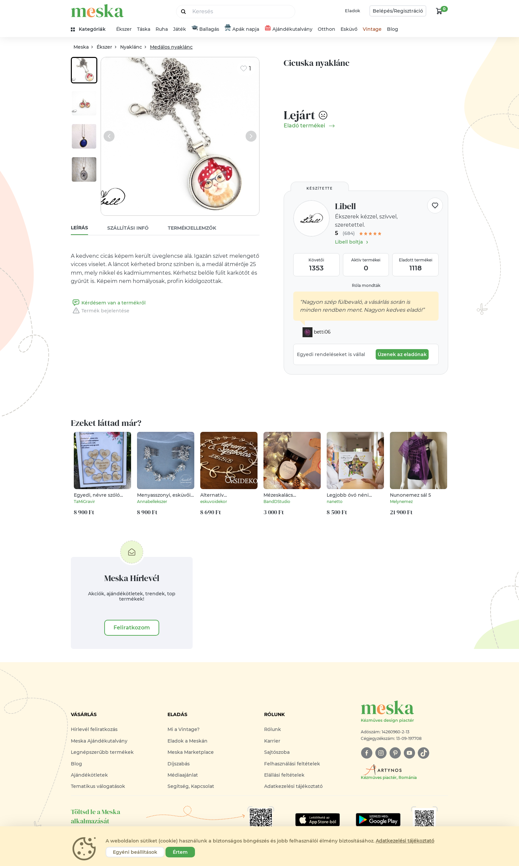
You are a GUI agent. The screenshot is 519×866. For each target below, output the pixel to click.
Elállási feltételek (284, 775)
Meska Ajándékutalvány (99, 741)
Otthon (326, 29)
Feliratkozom (132, 627)
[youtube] (409, 753)
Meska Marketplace (190, 752)
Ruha (162, 29)
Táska (143, 29)
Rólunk (272, 729)
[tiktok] (423, 753)
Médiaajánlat (182, 775)
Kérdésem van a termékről (108, 303)
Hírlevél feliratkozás (94, 729)
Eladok (352, 10)
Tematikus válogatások (98, 786)
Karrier (272, 741)
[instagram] (381, 753)
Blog (392, 29)
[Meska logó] (404, 712)
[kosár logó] (439, 11)
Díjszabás (178, 764)
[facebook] (366, 753)
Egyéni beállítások (135, 852)
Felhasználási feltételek (292, 764)
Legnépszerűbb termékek (102, 752)
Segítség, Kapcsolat (190, 786)
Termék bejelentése (100, 311)
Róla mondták (366, 285)
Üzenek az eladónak (402, 354)
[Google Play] (317, 819)
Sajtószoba (277, 752)
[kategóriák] (91, 29)
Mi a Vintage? (183, 729)
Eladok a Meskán (187, 741)
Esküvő (349, 29)
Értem (180, 852)
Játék (179, 29)
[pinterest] (395, 753)
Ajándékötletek (89, 775)
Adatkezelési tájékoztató (293, 786)
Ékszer (124, 29)
